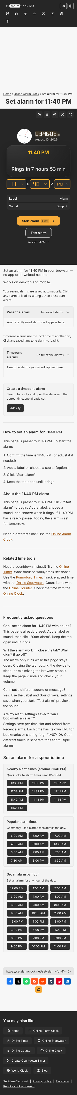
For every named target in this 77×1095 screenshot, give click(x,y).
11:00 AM (60, 913)
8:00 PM (60, 938)
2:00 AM (60, 888)
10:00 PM (38, 946)
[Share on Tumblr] (51, 981)
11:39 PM (38, 791)
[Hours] (12, 184)
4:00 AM (17, 844)
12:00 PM (16, 921)
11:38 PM (17, 791)
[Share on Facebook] (10, 981)
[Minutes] (36, 184)
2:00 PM (60, 921)
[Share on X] (18, 981)
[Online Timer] (16, 13)
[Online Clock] (43, 13)
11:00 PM (60, 946)
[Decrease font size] (55, 114)
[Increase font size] (62, 114)
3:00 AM (17, 852)
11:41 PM (60, 791)
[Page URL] (38, 971)
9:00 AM (38, 852)
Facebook (62, 1081)
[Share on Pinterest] (59, 981)
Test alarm (39, 233)
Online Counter (20, 588)
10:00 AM (38, 913)
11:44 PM (60, 799)
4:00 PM (38, 929)
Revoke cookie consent (18, 1086)
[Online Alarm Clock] (7, 13)
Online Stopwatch (30, 583)
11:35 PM (17, 783)
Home (7, 94)
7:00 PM (38, 938)
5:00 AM (38, 835)
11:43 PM (38, 799)
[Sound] (38, 206)
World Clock (17, 1070)
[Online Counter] (34, 13)
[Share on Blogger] (34, 981)
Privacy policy (42, 1081)
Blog (42, 1070)
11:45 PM (17, 808)
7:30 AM (17, 860)
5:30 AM (60, 852)
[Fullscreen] (70, 114)
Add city (15, 408)
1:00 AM (38, 888)
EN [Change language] (63, 5)
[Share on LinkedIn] (67, 981)
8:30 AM (60, 860)
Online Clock (13, 593)
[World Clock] (61, 13)
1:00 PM (38, 921)
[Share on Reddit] (42, 981)
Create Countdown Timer (26, 1060)
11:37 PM (60, 783)
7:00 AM (60, 835)
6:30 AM (60, 844)
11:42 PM (17, 799)
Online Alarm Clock (26, 94)
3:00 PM (38, 860)
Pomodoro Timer (29, 577)
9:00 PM (17, 946)
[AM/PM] (62, 184)
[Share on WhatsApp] (26, 981)
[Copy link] (38, 989)
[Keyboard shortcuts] (39, 114)
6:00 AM (17, 835)
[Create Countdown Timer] (52, 13)
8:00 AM (38, 844)
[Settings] (71, 6)
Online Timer (17, 1040)
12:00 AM (16, 888)
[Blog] (7, 21)
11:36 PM (38, 783)
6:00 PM (17, 938)
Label (13, 198)
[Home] (19, 6)
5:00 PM (60, 929)
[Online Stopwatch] (25, 13)
